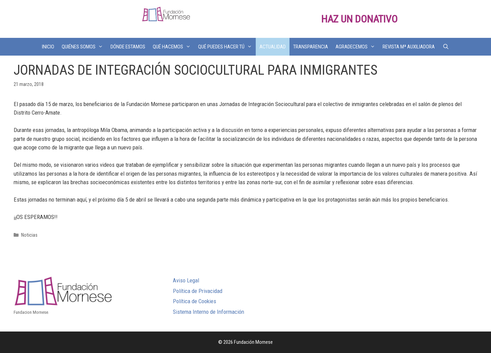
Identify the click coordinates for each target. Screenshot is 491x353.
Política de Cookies (194, 301)
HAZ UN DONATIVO (359, 19)
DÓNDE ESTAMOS (127, 47)
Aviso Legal (186, 280)
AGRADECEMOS (357, 47)
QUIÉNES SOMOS (84, 47)
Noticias (29, 235)
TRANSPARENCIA (310, 47)
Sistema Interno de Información (208, 311)
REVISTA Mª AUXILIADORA (409, 47)
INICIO (48, 47)
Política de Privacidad (197, 291)
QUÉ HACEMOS (173, 47)
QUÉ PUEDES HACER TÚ (227, 47)
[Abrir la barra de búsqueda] (445, 47)
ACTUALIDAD (272, 47)
